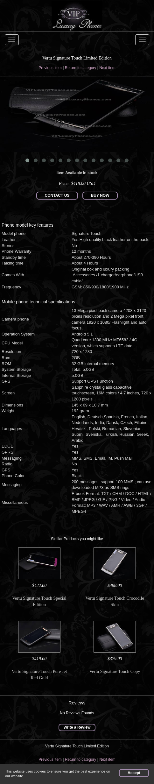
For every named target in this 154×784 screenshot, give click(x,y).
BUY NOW (100, 195)
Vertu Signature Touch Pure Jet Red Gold (39, 674)
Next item (107, 68)
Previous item (50, 68)
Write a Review (77, 727)
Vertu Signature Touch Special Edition (39, 601)
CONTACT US (57, 195)
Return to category (80, 68)
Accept (134, 773)
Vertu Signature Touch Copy (114, 671)
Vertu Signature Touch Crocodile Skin (114, 601)
